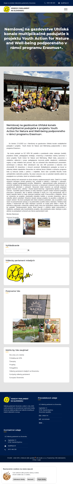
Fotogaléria (13, 390)
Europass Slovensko (16, 400)
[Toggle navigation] (65, 9)
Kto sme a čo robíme (16, 378)
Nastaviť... (31, 479)
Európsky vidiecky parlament (19, 397)
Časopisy (12, 384)
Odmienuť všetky (19, 479)
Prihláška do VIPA (15, 381)
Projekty (12, 387)
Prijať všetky (42, 479)
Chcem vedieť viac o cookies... (21, 474)
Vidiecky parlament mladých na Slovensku (24, 394)
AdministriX (61, 480)
